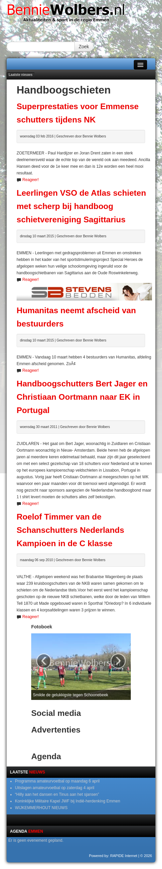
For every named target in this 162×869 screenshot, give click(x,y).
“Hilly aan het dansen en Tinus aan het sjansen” (57, 794)
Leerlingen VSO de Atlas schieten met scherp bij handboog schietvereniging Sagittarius (81, 206)
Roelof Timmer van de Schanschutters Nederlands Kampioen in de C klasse (70, 530)
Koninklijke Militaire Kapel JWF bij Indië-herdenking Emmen (67, 801)
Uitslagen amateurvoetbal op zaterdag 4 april (54, 787)
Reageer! (30, 179)
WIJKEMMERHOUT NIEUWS (41, 807)
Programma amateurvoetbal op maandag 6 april (57, 781)
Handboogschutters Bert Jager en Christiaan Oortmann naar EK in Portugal (82, 397)
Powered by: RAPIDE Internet (113, 856)
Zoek (84, 46)
